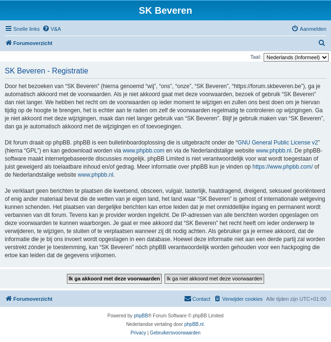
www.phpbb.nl (274, 150)
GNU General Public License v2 (278, 142)
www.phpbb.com (144, 150)
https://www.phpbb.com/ (282, 166)
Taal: (255, 57)
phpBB (141, 315)
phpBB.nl (194, 324)
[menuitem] (51, 29)
